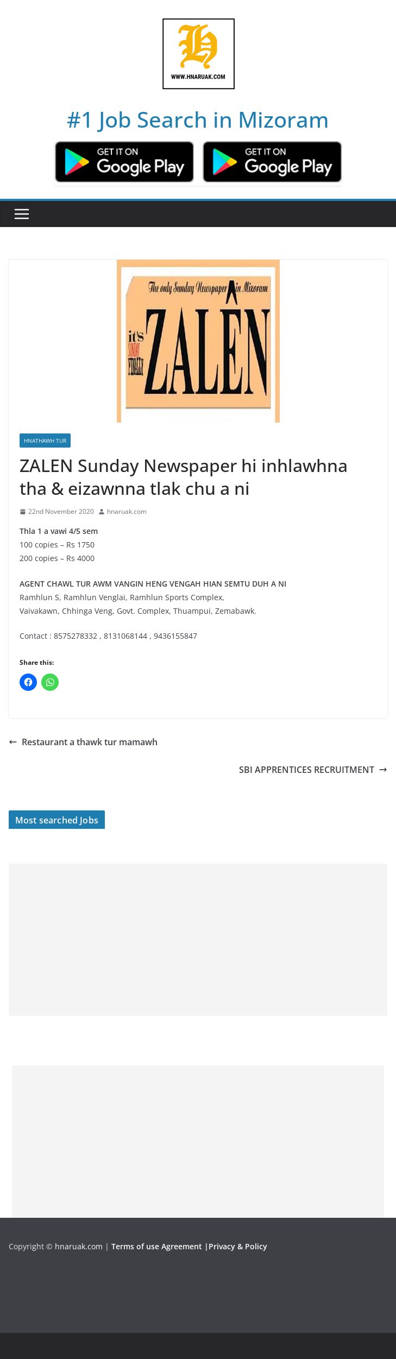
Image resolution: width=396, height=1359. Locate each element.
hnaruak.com (127, 511)
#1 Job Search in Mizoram (198, 119)
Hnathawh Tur (45, 440)
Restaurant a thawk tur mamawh (83, 742)
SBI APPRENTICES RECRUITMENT (313, 770)
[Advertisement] (198, 940)
